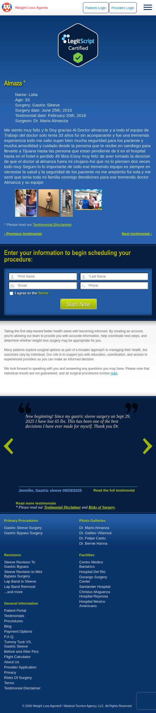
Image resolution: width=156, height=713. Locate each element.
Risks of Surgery (101, 507)
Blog (8, 626)
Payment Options (18, 631)
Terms (43, 293)
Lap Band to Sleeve (20, 581)
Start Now (78, 304)
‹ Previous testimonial (23, 234)
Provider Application (20, 667)
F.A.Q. (9, 637)
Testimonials (14, 616)
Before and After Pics (21, 651)
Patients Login (95, 8)
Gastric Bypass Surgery (23, 533)
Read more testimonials (36, 503)
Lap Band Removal (19, 587)
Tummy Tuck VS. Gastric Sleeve (18, 644)
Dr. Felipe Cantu (92, 538)
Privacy (10, 672)
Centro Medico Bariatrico (91, 564)
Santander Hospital (94, 587)
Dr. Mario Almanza (94, 528)
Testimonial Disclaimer (52, 225)
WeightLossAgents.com (31, 7)
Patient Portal (15, 610)
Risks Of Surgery (18, 678)
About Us (11, 662)
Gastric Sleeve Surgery (23, 528)
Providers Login (123, 8)
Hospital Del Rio (92, 572)
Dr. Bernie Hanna (93, 543)
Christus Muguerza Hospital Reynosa (94, 594)
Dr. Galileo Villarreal (95, 533)
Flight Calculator (17, 657)
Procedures (13, 621)
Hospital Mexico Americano (92, 603)
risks (114, 373)
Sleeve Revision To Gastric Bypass (19, 564)
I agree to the (29, 293)
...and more (13, 592)
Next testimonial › (137, 234)
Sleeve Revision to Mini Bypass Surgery (23, 574)
